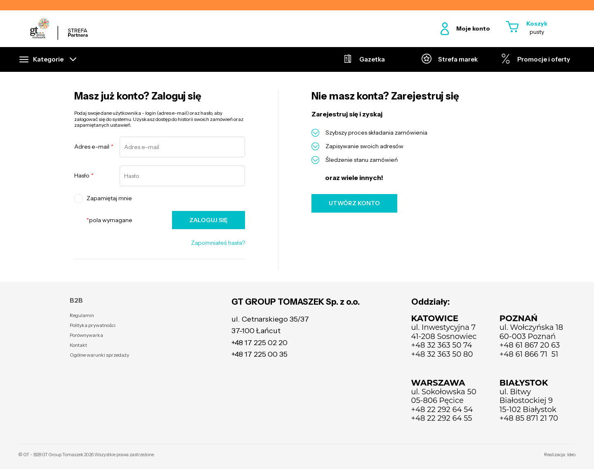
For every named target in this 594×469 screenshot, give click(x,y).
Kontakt (78, 345)
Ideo (571, 454)
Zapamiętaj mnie (103, 198)
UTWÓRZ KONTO (354, 203)
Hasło (83, 175)
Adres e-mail (93, 146)
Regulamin (82, 315)
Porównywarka (86, 335)
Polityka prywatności (93, 325)
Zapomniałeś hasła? (218, 242)
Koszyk (536, 23)
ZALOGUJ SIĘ (208, 220)
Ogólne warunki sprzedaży (99, 355)
